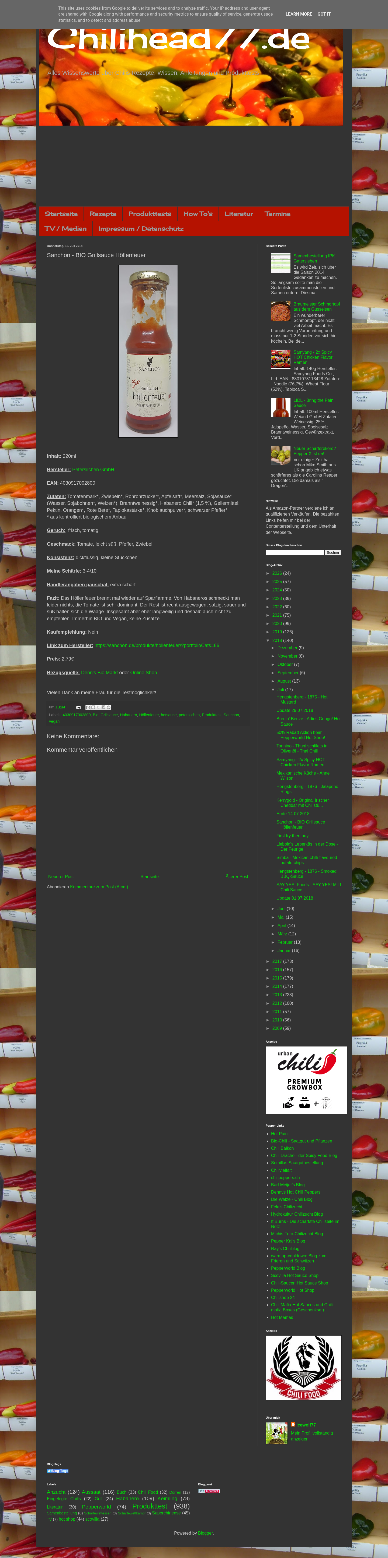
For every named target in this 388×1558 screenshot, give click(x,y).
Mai (282, 917)
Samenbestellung (62, 1513)
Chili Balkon (282, 1148)
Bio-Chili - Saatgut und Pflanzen (301, 1141)
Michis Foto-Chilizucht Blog (297, 1234)
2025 (277, 581)
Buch (121, 1492)
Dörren (175, 1492)
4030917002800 (77, 715)
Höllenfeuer (149, 715)
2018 (277, 640)
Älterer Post (237, 876)
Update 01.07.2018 (294, 898)
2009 (277, 1028)
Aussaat (91, 1492)
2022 (277, 607)
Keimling (168, 1498)
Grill (98, 1498)
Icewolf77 (306, 1425)
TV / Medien (65, 228)
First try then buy (292, 835)
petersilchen (189, 715)
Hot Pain (279, 1133)
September (289, 672)
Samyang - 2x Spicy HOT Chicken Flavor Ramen (312, 357)
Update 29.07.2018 (294, 710)
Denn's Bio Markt (99, 672)
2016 (277, 969)
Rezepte (103, 213)
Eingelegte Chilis (64, 1498)
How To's (198, 213)
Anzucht (56, 1492)
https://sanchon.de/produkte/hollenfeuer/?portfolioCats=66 (157, 645)
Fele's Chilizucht (286, 1207)
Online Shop (143, 672)
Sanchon (231, 715)
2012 (277, 1003)
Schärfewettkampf (132, 1513)
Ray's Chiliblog (285, 1248)
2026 (277, 573)
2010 (277, 1020)
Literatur (239, 213)
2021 (277, 615)
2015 (277, 978)
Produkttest (211, 715)
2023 (277, 598)
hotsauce (168, 715)
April (282, 925)
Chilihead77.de (178, 36)
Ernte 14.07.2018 (293, 813)
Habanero (128, 715)
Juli (281, 689)
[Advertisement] (194, 166)
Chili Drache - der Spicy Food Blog (304, 1155)
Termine (277, 213)
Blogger (205, 1533)
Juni (282, 908)
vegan (54, 721)
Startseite (61, 213)
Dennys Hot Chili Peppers (295, 1192)
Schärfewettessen (98, 1513)
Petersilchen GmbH (93, 469)
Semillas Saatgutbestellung (297, 1162)
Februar (286, 942)
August (285, 681)
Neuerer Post (61, 876)
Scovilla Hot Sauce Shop (294, 1275)
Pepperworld (96, 1507)
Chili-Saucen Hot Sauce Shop (299, 1283)
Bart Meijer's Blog (288, 1185)
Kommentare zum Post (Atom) (99, 887)
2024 (277, 590)
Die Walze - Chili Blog (292, 1199)
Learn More (299, 14)
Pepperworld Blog (288, 1268)
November (288, 656)
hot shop (67, 1519)
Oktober (286, 664)
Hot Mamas (282, 1317)
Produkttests (150, 213)
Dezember (288, 647)
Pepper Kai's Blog (288, 1241)
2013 (277, 994)
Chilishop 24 (283, 1297)
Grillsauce (109, 715)
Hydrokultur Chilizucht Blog (297, 1214)
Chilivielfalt (281, 1170)
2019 (277, 632)
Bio (95, 715)
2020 (277, 623)
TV (49, 1519)
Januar (285, 950)
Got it (324, 14)
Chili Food (148, 1492)
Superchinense (166, 1513)
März (283, 934)
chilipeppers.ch (285, 1177)
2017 (277, 961)
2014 (277, 986)
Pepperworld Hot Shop (292, 1290)
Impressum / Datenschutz (141, 228)
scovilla (92, 1519)
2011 (277, 1011)
